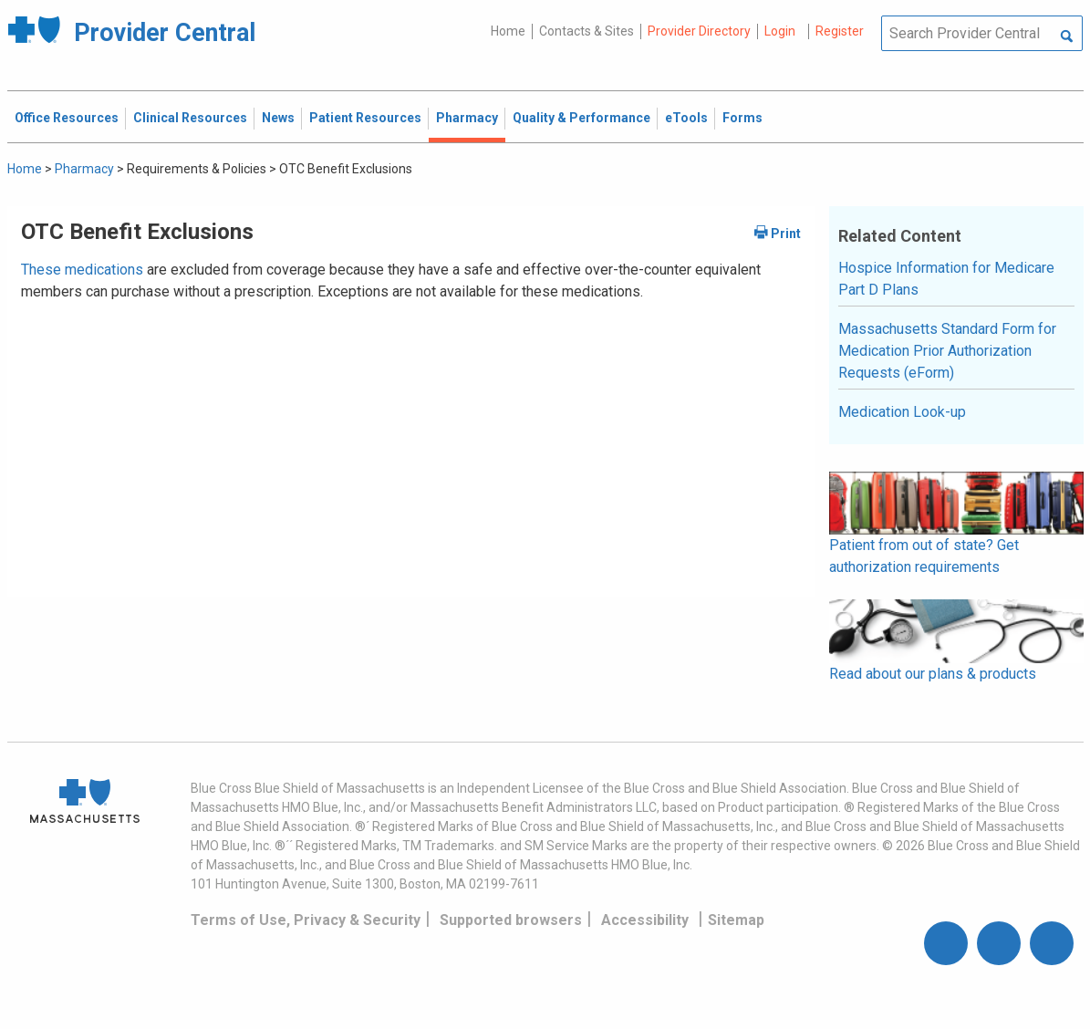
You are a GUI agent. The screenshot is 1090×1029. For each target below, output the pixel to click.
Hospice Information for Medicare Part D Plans (946, 278)
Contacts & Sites (586, 31)
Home (508, 31)
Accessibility (645, 920)
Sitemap (736, 920)
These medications (82, 269)
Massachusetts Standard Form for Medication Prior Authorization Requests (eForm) (947, 350)
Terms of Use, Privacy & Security (305, 920)
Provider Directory (699, 31)
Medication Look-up (902, 412)
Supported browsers (511, 920)
